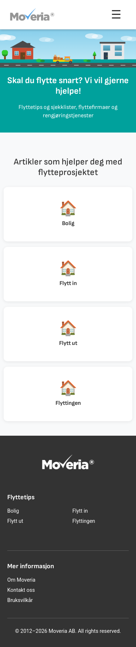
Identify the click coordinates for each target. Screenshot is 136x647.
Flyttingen (84, 521)
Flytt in (80, 511)
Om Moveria (21, 580)
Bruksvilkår (20, 600)
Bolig (13, 511)
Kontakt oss (21, 590)
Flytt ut (15, 521)
